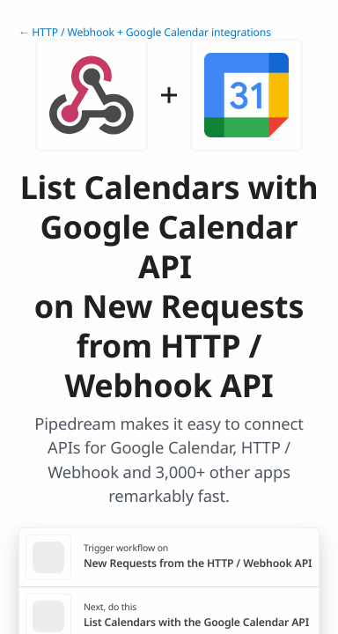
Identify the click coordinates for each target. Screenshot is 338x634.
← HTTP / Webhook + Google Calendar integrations (144, 32)
